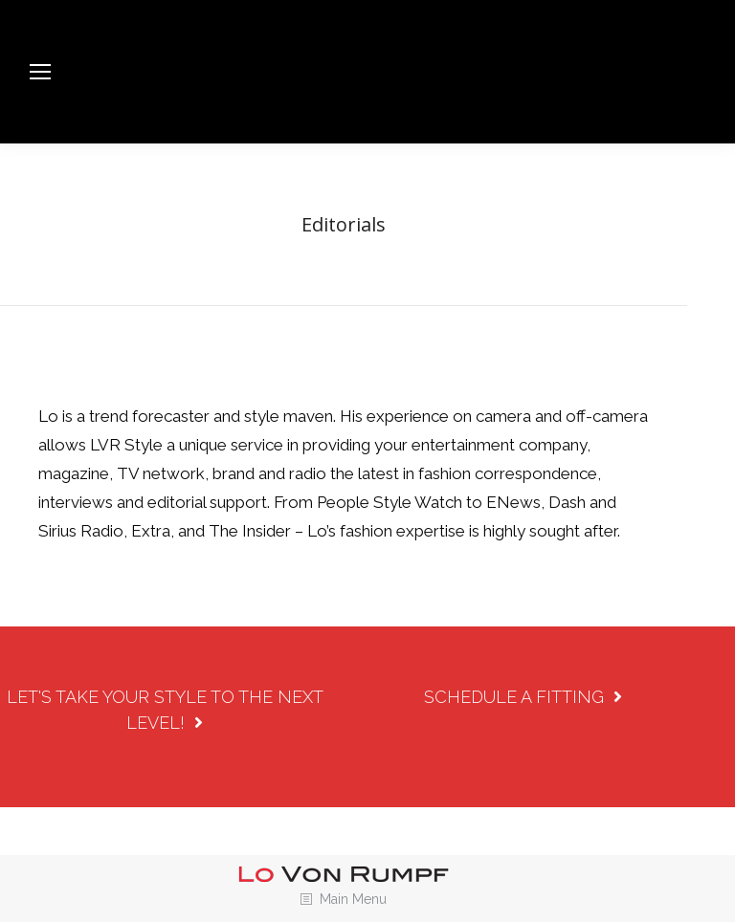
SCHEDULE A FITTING (523, 697)
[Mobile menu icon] (40, 71)
